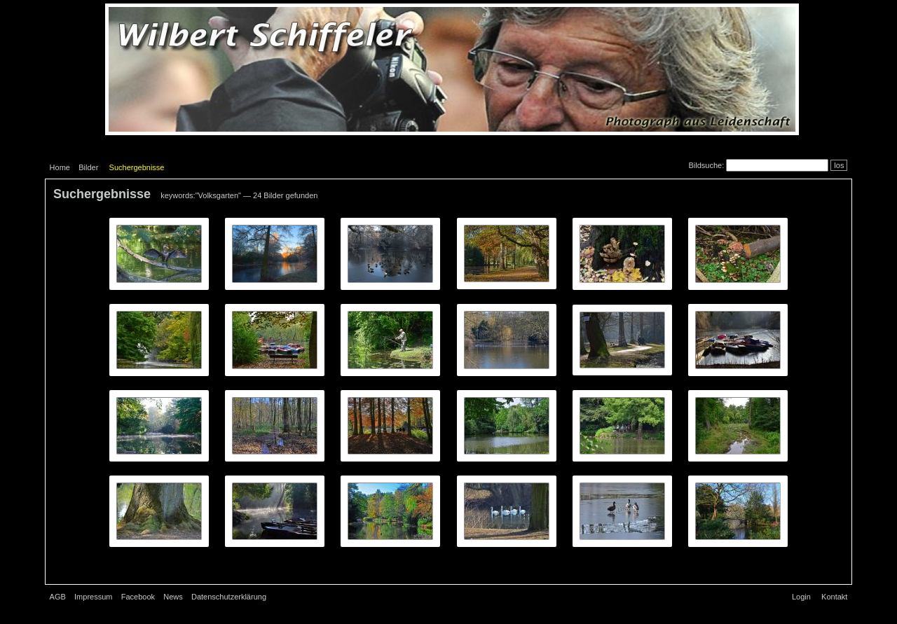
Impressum (93, 596)
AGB (58, 596)
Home (60, 167)
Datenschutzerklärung (228, 596)
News (173, 596)
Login (801, 596)
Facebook (138, 596)
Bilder (88, 167)
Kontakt (834, 596)
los (839, 165)
